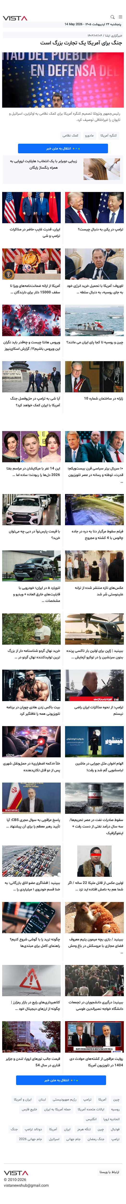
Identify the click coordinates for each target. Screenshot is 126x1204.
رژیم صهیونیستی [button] (64, 1099)
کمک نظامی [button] (70, 135)
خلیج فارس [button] (29, 1109)
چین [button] (116, 1099)
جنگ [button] (14, 1129)
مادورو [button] (89, 135)
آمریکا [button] (102, 1099)
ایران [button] (67, 1129)
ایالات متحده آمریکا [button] (91, 1109)
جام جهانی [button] (73, 1139)
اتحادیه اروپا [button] (111, 1119)
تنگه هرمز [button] (84, 1129)
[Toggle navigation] (120, 17)
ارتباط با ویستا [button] (109, 1172)
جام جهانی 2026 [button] (30, 1139)
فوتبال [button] (115, 1129)
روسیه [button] (115, 1109)
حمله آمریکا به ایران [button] (57, 1109)
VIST (15, 17)
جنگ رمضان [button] (96, 1139)
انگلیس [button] (91, 1119)
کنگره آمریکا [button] (109, 135)
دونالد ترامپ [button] (33, 1129)
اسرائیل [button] (54, 1139)
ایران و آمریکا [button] (22, 1099)
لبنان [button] (42, 1099)
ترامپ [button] (87, 1099)
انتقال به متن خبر (63, 148)
